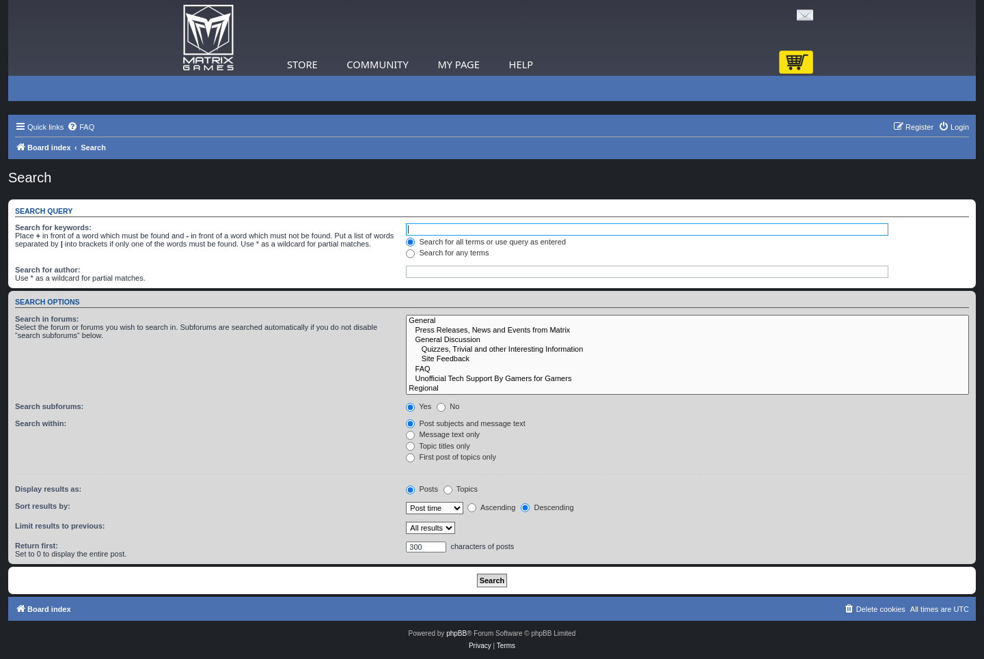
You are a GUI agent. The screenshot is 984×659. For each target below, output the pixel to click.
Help (521, 64)
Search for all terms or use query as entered (486, 242)
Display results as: (48, 489)
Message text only (443, 434)
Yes (418, 406)
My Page (458, 64)
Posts (422, 489)
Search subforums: (49, 406)
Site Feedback (687, 359)
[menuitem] (80, 127)
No (448, 406)
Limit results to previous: (60, 526)
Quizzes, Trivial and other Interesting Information (687, 349)
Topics (460, 489)
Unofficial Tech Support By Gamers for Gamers (687, 379)
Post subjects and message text (465, 423)
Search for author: (47, 270)
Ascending (491, 507)
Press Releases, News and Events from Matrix (687, 330)
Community (377, 64)
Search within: (40, 423)
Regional (687, 388)
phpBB (456, 633)
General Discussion (687, 340)
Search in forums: (47, 319)
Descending (547, 507)
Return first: (36, 546)
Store (302, 64)
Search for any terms (447, 253)
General (687, 321)
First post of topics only (451, 457)
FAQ (687, 369)
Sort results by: (42, 506)
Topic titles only (437, 446)
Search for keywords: (53, 227)
